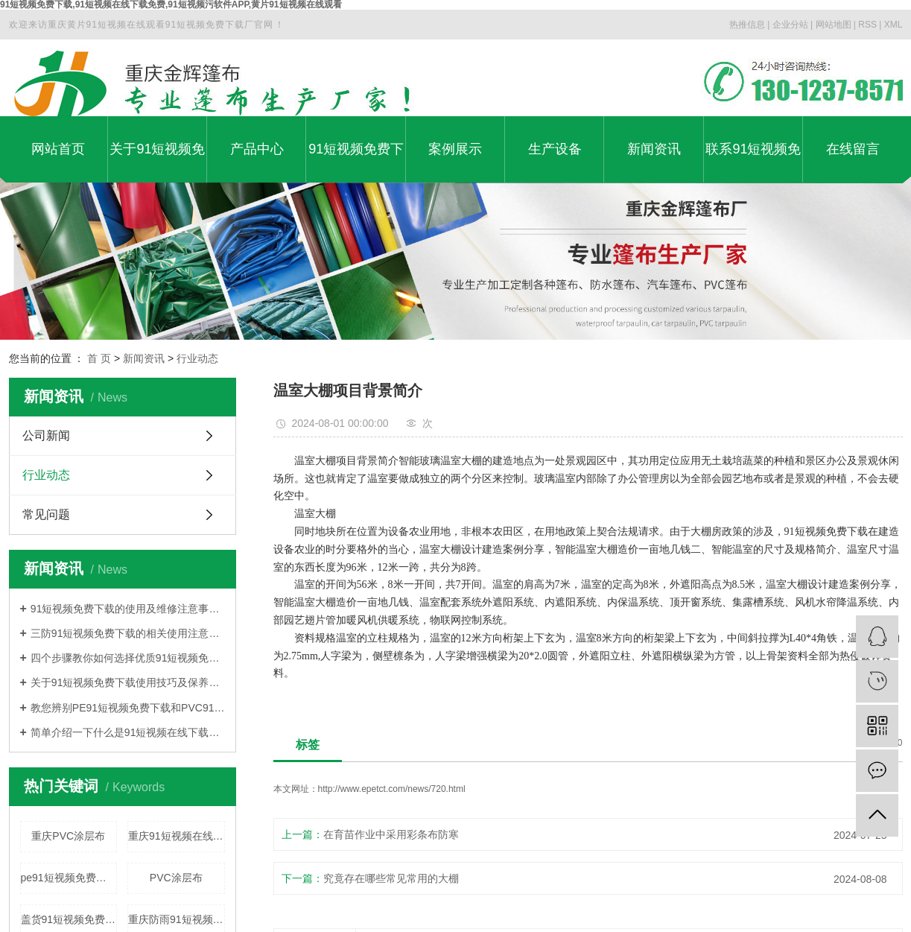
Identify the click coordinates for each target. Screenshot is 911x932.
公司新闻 (46, 435)
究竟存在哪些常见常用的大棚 (391, 878)
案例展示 (455, 149)
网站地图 (833, 24)
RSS (867, 24)
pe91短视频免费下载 (69, 878)
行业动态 (197, 358)
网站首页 (58, 149)
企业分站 (790, 24)
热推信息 (747, 24)
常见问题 (46, 514)
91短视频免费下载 (356, 162)
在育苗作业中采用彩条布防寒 (391, 834)
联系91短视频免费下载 (753, 162)
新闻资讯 (654, 149)
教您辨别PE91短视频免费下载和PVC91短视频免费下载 (128, 708)
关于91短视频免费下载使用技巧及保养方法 (128, 682)
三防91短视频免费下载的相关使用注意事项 (128, 633)
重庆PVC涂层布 (68, 836)
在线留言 (853, 149)
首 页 (99, 358)
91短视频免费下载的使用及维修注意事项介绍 (128, 609)
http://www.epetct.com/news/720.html (392, 789)
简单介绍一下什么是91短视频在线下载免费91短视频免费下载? (128, 732)
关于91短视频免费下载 (157, 162)
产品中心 (257, 149)
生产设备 (555, 149)
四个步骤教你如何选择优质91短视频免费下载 (128, 658)
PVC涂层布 (176, 878)
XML (893, 24)
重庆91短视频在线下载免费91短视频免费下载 (176, 836)
